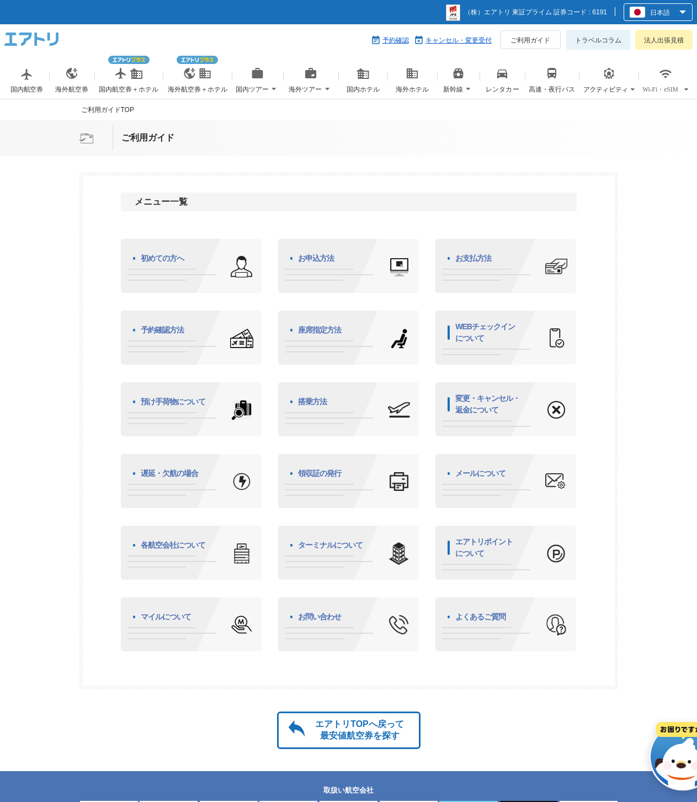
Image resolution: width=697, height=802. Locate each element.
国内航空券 (27, 89)
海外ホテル (412, 83)
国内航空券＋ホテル (128, 77)
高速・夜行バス (552, 89)
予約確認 (395, 40)
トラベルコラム (598, 40)
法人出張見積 (664, 40)
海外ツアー (310, 83)
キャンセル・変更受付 (458, 40)
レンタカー (502, 89)
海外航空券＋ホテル (197, 77)
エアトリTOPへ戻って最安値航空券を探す (359, 729)
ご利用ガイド (530, 40)
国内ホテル (363, 83)
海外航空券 (72, 89)
